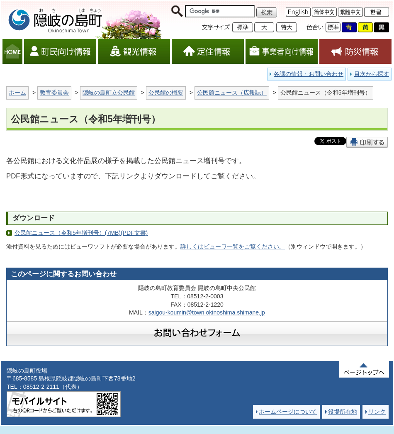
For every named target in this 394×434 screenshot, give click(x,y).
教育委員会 (54, 92)
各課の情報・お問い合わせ (308, 74)
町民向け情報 (60, 51)
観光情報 (134, 51)
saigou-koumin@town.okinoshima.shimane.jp (206, 312)
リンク (377, 411)
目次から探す (371, 74)
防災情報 (355, 51)
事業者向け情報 (282, 51)
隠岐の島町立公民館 (109, 92)
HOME (12, 51)
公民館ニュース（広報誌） (232, 92)
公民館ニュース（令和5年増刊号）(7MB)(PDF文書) (81, 232)
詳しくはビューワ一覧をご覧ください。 (232, 246)
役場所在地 (342, 411)
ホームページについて (288, 411)
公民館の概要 (165, 92)
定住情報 (208, 51)
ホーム (17, 92)
